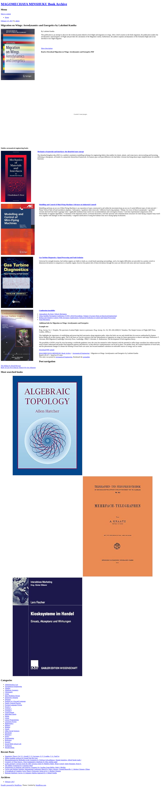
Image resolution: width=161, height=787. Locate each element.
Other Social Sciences (12, 731)
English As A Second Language (15, 701)
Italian (7, 716)
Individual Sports (10, 714)
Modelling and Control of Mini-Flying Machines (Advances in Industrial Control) (67, 204)
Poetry (7, 736)
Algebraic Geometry (11, 690)
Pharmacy (8, 734)
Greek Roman (9, 712)
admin (17, 21)
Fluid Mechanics (44, 319)
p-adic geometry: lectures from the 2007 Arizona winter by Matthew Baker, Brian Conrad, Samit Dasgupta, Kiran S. (43, 764)
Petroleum (8, 733)
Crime (7, 694)
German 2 (8, 709)
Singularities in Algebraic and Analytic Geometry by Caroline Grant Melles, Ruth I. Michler (35, 767)
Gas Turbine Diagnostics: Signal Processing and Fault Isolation (61, 257)
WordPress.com (41, 785)
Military (7, 725)
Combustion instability (47, 310)
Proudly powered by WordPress (11, 785)
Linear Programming (12, 720)
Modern (7, 727)
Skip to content (6, 14)
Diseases (8, 699)
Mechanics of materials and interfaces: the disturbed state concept (60, 152)
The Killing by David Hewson (11, 366)
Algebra (7, 688)
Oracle (7, 729)
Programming (9, 738)
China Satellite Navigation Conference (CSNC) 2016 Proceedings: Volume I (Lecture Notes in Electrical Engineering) (78, 316)
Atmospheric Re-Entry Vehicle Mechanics (53, 314)
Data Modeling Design (12, 696)
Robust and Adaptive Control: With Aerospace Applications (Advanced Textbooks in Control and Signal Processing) (77, 318)
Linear (7, 718)
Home (7, 17)
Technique (8, 746)
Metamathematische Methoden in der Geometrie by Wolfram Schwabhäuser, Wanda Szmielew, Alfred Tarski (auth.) (43, 760)
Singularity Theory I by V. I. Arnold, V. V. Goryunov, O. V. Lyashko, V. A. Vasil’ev (32, 756)
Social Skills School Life (13, 744)
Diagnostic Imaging (11, 697)
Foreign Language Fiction (13, 705)
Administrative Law (11, 685)
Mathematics (9, 723)
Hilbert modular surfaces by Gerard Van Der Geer (21, 758)
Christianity (9, 692)
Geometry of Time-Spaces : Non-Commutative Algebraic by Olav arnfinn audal (31, 762)
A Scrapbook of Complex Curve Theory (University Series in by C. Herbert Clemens (33, 771)
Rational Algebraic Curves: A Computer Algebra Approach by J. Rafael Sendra (31, 773)
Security (7, 742)
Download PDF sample (46, 350)
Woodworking (9, 747)
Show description (47, 48)
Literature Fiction (10, 722)
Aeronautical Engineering (63, 357)
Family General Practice (13, 703)
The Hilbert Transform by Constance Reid (19, 765)
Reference (8, 740)
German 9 (8, 710)
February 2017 (10, 782)
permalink (86, 357)
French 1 (8, 707)
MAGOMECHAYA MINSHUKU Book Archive (34, 4)
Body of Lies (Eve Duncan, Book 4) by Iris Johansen (18, 367)
